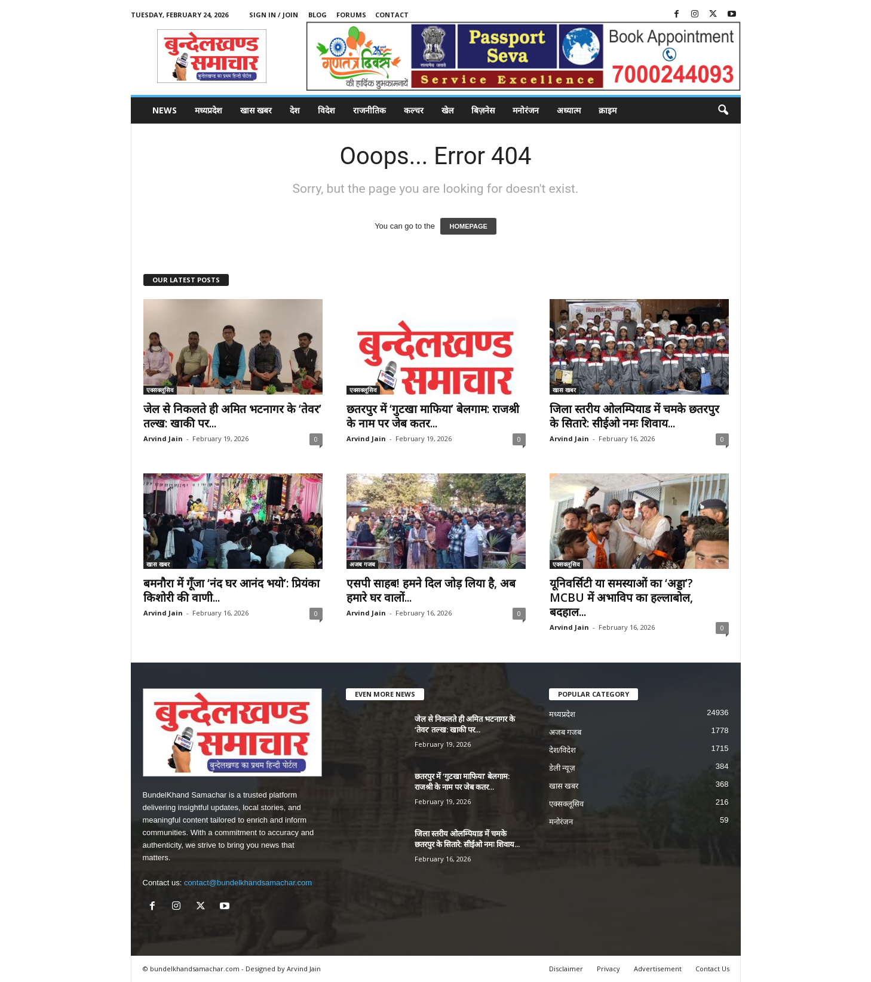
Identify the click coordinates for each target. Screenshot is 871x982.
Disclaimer (566, 968)
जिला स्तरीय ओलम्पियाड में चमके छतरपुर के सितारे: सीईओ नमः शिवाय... (634, 416)
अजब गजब (362, 564)
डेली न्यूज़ (562, 768)
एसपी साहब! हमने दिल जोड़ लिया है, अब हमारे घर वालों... (431, 590)
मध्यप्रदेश (208, 110)
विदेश (326, 110)
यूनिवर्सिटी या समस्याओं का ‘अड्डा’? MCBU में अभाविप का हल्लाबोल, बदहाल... (621, 597)
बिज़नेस (483, 110)
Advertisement (658, 968)
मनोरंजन (526, 110)
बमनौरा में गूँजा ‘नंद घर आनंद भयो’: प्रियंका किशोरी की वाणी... (231, 590)
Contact (392, 14)
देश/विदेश (562, 750)
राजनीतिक (369, 110)
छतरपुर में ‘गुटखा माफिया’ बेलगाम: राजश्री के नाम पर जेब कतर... (432, 416)
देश (295, 110)
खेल (447, 110)
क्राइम (608, 110)
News (164, 110)
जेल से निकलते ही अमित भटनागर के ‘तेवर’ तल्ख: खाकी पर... (232, 416)
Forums (351, 14)
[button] (723, 110)
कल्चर (414, 110)
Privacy (608, 968)
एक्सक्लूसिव (160, 390)
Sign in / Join (273, 14)
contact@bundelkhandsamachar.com (248, 882)
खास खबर (256, 110)
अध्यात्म (569, 110)
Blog (317, 14)
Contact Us (712, 968)
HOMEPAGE (468, 226)
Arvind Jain (163, 438)
